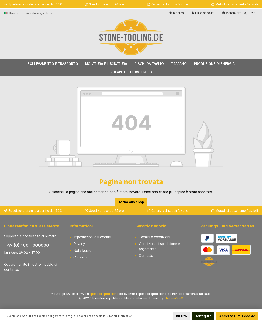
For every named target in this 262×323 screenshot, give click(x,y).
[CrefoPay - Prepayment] (226, 238)
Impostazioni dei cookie (92, 237)
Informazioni (81, 226)
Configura (203, 316)
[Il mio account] (203, 13)
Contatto (146, 255)
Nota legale (82, 250)
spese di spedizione (104, 294)
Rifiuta (181, 316)
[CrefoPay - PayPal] (207, 238)
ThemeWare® (173, 298)
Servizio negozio (150, 226)
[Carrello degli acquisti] (238, 13)
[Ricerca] (176, 13)
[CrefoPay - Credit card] (215, 250)
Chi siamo (80, 257)
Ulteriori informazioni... (121, 316)
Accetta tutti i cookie (237, 316)
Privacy (79, 244)
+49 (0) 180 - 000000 (26, 245)
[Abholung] (209, 261)
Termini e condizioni (154, 237)
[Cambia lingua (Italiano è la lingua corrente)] (13, 13)
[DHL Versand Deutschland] (241, 250)
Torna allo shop (131, 202)
